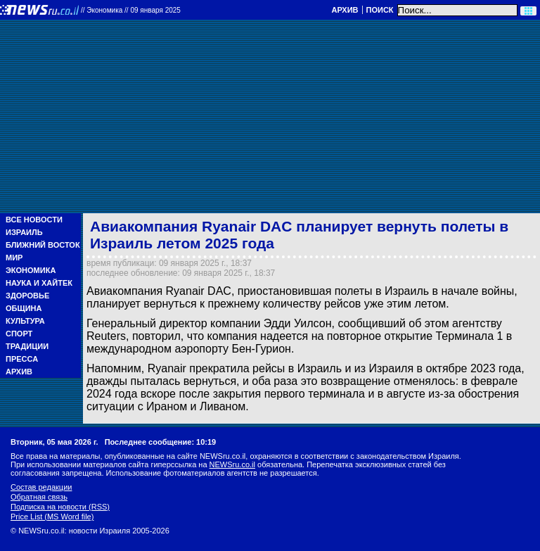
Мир (14, 257)
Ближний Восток (43, 245)
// (131, 10)
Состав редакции (41, 487)
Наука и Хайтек (39, 283)
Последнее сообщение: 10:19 (161, 442)
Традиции (27, 346)
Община (23, 308)
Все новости (34, 219)
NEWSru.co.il (232, 464)
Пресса (22, 359)
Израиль (24, 232)
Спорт (19, 333)
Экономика (31, 270)
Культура (25, 321)
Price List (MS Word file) (52, 516)
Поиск (380, 10)
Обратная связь (39, 497)
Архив (344, 10)
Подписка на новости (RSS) (60, 506)
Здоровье (27, 295)
